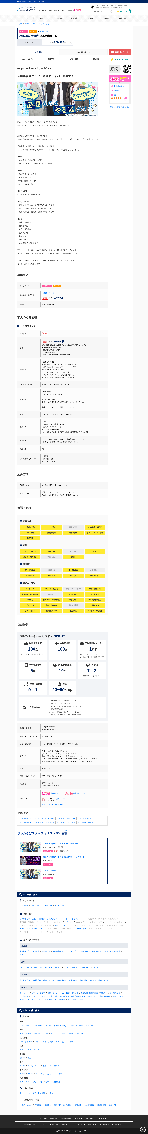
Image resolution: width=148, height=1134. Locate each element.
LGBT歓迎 (73, 951)
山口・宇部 (40, 1074)
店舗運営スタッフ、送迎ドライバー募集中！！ (62, 844)
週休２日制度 (118, 996)
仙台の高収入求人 (26, 822)
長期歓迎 (62, 1000)
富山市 (28, 1050)
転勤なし (34, 996)
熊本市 (48, 1082)
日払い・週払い (26, 967)
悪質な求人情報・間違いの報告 (119, 107)
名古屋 (22, 1066)
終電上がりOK (50, 1000)
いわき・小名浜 (47, 1042)
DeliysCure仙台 (119, 86)
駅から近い (64, 996)
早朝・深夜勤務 (104, 996)
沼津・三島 (47, 1066)
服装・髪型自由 (72, 993)
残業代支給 (38, 967)
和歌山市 (79, 1034)
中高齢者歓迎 (25, 951)
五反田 (48, 1026)
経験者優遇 (96, 951)
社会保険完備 (48, 980)
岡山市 (30, 1074)
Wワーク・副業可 (38, 993)
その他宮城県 (60, 906)
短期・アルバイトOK (56, 993)
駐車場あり (73, 980)
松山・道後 (57, 1074)
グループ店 (91, 996)
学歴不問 (23, 955)
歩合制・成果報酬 (71, 967)
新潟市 (22, 1058)
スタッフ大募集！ (50, 870)
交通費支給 (36, 980)
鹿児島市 (56, 1082)
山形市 (71, 1042)
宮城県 (42, 31)
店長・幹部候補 (38, 919)
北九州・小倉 (37, 1082)
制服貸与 (83, 980)
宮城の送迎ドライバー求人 (44, 819)
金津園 (56, 1066)
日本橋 (28, 1034)
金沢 (21, 1050)
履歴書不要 (46, 951)
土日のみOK (24, 1000)
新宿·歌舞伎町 (37, 1026)
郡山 (57, 1042)
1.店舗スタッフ (48, 293)
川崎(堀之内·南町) (76, 1026)
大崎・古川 (47, 906)
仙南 (38, 906)
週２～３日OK (37, 1000)
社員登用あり (103, 980)
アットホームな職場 (75, 1000)
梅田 (21, 1034)
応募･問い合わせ (83, 52)
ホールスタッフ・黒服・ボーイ (32, 929)
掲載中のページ (52, 793)
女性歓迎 (35, 951)
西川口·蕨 (89, 1026)
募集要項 (51, 59)
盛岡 (64, 1042)
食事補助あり (61, 980)
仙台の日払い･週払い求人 (66, 822)
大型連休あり (115, 993)
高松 (49, 1074)
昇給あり (57, 967)
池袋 (27, 1026)
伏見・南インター (41, 1034)
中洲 (27, 1082)
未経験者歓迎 (84, 951)
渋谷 (21, 1026)
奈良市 (71, 1034)
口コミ (116, 95)
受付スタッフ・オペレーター (58, 919)
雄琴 (64, 1034)
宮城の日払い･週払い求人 (66, 819)
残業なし (103, 993)
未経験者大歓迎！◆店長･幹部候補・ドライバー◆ (64, 857)
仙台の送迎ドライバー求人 (44, 822)
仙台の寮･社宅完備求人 (86, 822)
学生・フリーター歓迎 (111, 951)
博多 (21, 1082)
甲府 (29, 1058)
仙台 (47, 31)
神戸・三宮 (55, 1034)
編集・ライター (61, 925)
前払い (95, 967)
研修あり (92, 980)
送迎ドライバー (78, 919)
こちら (124, 7)
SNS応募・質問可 (60, 951)
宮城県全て (24, 906)
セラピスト (69, 922)
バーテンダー (81, 929)
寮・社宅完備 (25, 980)
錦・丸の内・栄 (34, 1066)
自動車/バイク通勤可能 (49, 996)
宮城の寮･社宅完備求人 (86, 819)
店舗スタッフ (25, 919)
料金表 (116, 90)
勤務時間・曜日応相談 (89, 993)
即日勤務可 (24, 996)
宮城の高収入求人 (26, 819)
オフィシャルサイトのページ (52, 805)
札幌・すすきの (26, 1042)
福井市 (36, 1050)
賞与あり (48, 967)
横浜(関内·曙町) (60, 1026)
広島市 (22, 1074)
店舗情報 (96, 59)
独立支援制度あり (78, 996)
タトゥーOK (24, 993)
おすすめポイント (28, 59)
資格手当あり (85, 967)
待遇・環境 (74, 59)
